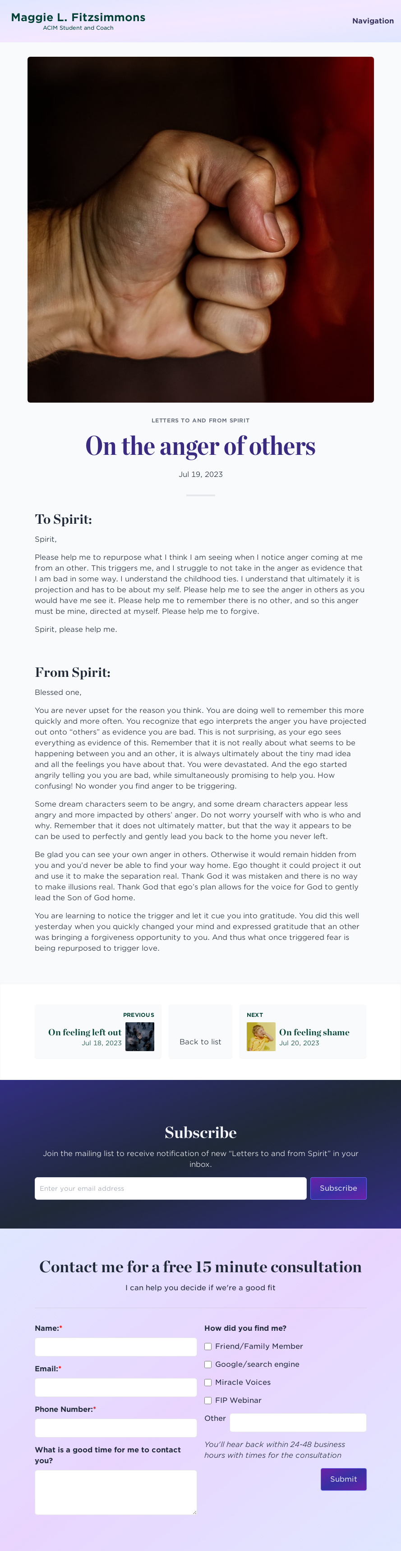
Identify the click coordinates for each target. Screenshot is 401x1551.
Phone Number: (64, 1409)
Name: (47, 1328)
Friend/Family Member (259, 1346)
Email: (46, 1369)
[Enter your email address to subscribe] (171, 1188)
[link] (200, 1031)
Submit (343, 1479)
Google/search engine (257, 1364)
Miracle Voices (243, 1382)
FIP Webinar (238, 1400)
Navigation (367, 21)
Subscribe (338, 1188)
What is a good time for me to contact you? (108, 1455)
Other (215, 1418)
